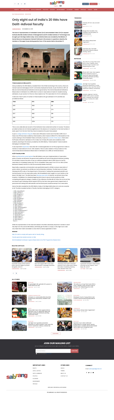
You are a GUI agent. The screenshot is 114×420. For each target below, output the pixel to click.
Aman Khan (30, 287)
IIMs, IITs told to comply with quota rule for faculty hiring (28, 234)
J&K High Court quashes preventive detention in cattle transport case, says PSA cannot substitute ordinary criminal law (91, 86)
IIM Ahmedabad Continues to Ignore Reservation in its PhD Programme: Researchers (36, 240)
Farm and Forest (77, 68)
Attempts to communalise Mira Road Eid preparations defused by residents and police (39, 298)
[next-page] (16, 273)
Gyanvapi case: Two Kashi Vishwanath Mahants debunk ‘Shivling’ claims (90, 50)
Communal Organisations (34, 295)
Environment (76, 295)
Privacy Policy (49, 353)
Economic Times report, (55, 138)
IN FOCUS (77, 59)
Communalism (86, 44)
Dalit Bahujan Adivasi (18, 14)
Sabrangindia (16, 29)
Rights (76, 78)
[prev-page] (13, 273)
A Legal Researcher (78, 300)
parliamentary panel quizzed (25, 156)
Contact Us (93, 4)
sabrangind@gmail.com (95, 369)
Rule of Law (77, 90)
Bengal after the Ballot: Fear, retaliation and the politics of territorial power (90, 32)
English (56, 6)
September (26, 147)
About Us (85, 4)
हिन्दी (61, 6)
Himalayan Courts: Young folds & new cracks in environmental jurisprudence (84, 297)
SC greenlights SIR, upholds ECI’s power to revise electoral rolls (40, 284)
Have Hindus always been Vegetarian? (84, 310)
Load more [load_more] (56, 333)
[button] (99, 4)
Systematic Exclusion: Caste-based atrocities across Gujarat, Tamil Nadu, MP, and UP (90, 265)
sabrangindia (86, 68)
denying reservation (42, 175)
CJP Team (85, 102)
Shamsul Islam (77, 311)
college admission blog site (25, 134)
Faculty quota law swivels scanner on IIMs (24, 237)
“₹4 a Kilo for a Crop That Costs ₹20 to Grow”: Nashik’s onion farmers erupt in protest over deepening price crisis (91, 64)
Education (28, 14)
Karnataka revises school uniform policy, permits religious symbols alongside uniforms (21, 265)
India (84, 26)
